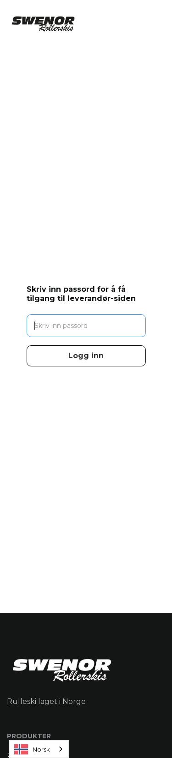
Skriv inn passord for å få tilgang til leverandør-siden (81, 294)
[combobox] (39, 749)
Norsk (32, 749)
